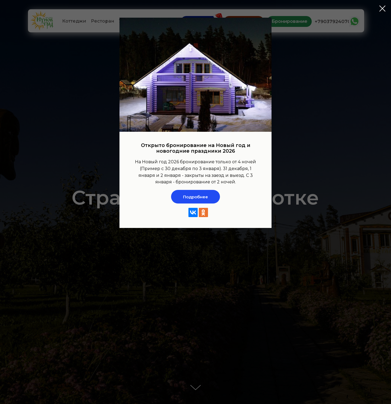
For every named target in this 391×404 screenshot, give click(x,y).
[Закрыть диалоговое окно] (382, 8)
